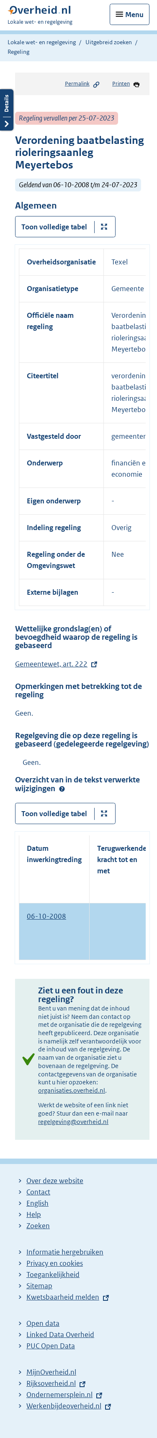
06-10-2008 (46, 916)
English (37, 1203)
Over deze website (54, 1180)
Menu (134, 14)
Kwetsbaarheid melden (62, 1297)
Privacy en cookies (54, 1263)
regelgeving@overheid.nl (73, 1122)
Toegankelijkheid (53, 1274)
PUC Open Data (50, 1345)
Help (33, 1214)
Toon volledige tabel (54, 226)
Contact (38, 1192)
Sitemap (39, 1285)
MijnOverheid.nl (51, 1372)
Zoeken (38, 1225)
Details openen (6, 110)
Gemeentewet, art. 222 (51, 664)
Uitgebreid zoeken (108, 42)
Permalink (82, 84)
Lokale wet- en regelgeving (42, 42)
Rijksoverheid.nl (51, 1383)
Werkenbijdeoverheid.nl (63, 1405)
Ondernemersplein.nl (59, 1394)
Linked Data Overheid (60, 1334)
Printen (126, 84)
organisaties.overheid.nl (71, 1090)
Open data (42, 1323)
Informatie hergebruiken (64, 1252)
